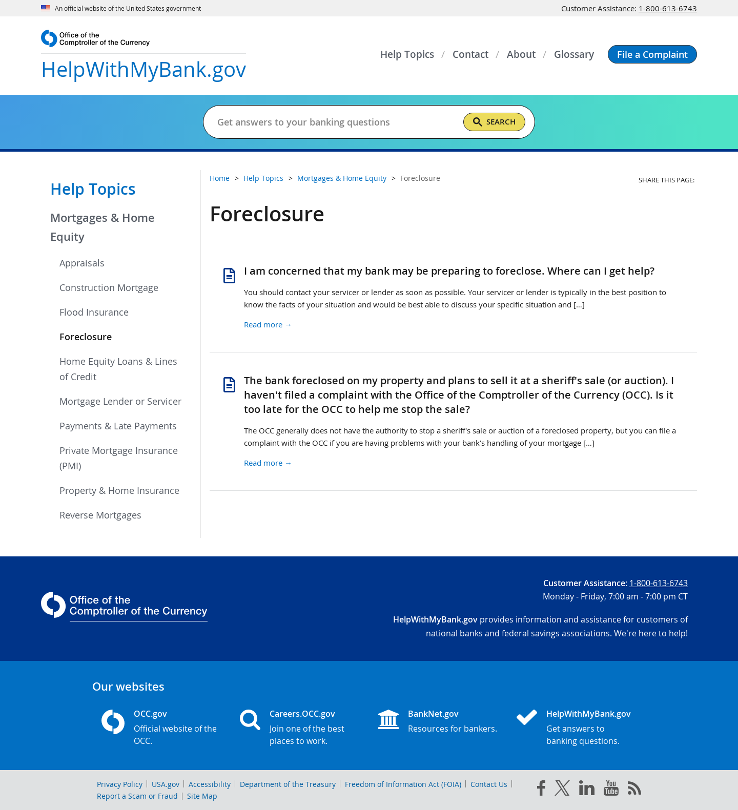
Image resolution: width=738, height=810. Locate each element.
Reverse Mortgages (100, 515)
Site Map (202, 796)
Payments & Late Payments (118, 426)
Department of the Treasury (288, 784)
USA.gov (165, 784)
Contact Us (488, 784)
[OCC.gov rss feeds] (634, 790)
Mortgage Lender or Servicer (120, 401)
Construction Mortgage (108, 287)
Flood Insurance (94, 312)
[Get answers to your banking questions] (336, 122)
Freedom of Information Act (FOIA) (403, 784)
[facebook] (541, 790)
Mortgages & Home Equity (102, 227)
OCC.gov (150, 713)
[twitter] (562, 790)
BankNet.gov (433, 713)
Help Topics (93, 189)
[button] (652, 54)
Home (220, 178)
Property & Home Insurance (119, 490)
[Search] (494, 122)
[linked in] (586, 789)
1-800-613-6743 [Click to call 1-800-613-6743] (668, 8)
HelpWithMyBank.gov (588, 713)
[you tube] (611, 790)
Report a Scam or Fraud (137, 796)
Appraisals (82, 263)
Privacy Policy (119, 784)
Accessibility (210, 784)
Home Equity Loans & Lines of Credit (118, 369)
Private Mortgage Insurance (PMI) (118, 458)
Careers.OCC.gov (302, 713)
